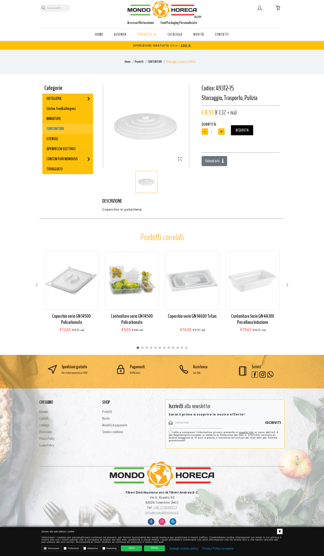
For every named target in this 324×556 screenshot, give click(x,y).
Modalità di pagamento (114, 425)
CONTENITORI (155, 61)
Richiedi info (214, 161)
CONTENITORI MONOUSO (62, 159)
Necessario (51, 548)
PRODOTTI (147, 34)
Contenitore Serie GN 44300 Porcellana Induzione (252, 319)
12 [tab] (186, 347)
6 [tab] (160, 347)
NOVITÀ (198, 34)
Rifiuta (154, 548)
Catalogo (44, 425)
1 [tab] (138, 347)
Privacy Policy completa (217, 548)
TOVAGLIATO (55, 169)
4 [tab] (151, 347)
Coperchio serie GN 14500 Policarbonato (71, 319)
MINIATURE (54, 118)
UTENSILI (52, 139)
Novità (106, 418)
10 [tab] (177, 347)
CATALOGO (175, 34)
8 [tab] (168, 347)
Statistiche (90, 548)
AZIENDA (120, 34)
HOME (99, 34)
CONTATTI (222, 34)
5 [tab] (155, 347)
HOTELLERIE (54, 98)
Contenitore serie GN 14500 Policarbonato (132, 319)
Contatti (43, 418)
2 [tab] (142, 347)
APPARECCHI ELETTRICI (61, 149)
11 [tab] (182, 347)
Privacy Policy (46, 438)
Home (128, 61)
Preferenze (71, 548)
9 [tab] (173, 347)
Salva (131, 548)
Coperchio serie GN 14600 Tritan (192, 316)
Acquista (242, 130)
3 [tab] (146, 347)
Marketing (109, 548)
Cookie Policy (46, 445)
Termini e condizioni (112, 431)
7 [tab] (164, 347)
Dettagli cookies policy (183, 548)
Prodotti (139, 61)
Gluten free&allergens (61, 108)
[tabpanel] (71, 295)
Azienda (43, 411)
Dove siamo (45, 431)
